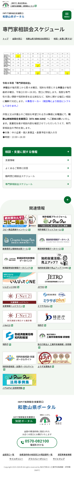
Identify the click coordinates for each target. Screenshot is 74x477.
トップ (5, 38)
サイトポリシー (16, 458)
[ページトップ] (67, 200)
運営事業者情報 (64, 454)
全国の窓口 (17, 38)
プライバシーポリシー (38, 458)
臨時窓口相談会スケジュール (20, 176)
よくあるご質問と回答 (16, 168)
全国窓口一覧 (8, 454)
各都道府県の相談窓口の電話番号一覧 (36, 454)
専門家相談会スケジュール (18, 184)
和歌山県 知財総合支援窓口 (38, 38)
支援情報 (9, 160)
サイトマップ (59, 458)
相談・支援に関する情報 (21, 152)
